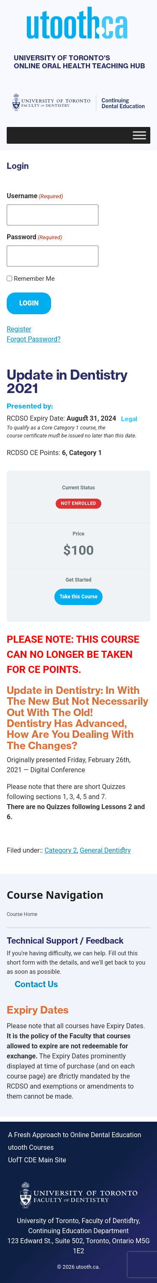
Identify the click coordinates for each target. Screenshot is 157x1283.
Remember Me (34, 278)
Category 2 (60, 850)
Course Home (22, 914)
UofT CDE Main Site (37, 1160)
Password (34, 237)
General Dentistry (105, 850)
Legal (129, 419)
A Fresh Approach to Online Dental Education (74, 1135)
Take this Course (78, 597)
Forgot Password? (34, 339)
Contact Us (36, 984)
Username (35, 196)
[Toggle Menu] (139, 135)
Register (19, 329)
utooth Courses (31, 1147)
